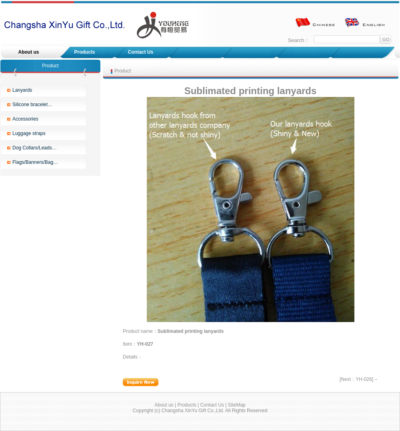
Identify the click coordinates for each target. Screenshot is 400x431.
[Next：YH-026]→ (359, 379)
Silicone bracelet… (32, 104)
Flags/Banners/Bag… (35, 162)
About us (28, 52)
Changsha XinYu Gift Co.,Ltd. (193, 410)
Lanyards (22, 90)
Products (84, 52)
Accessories (25, 119)
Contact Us (140, 52)
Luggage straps (29, 133)
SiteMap (237, 405)
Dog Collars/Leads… (34, 148)
